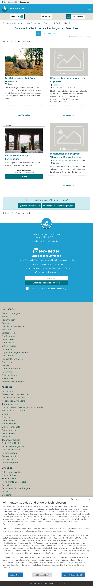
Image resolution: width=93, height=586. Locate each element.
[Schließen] (89, 499)
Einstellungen (42, 575)
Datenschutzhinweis (46, 583)
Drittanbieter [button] (61, 583)
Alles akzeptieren (73, 575)
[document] (46, 536)
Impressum (31, 583)
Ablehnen (15, 575)
